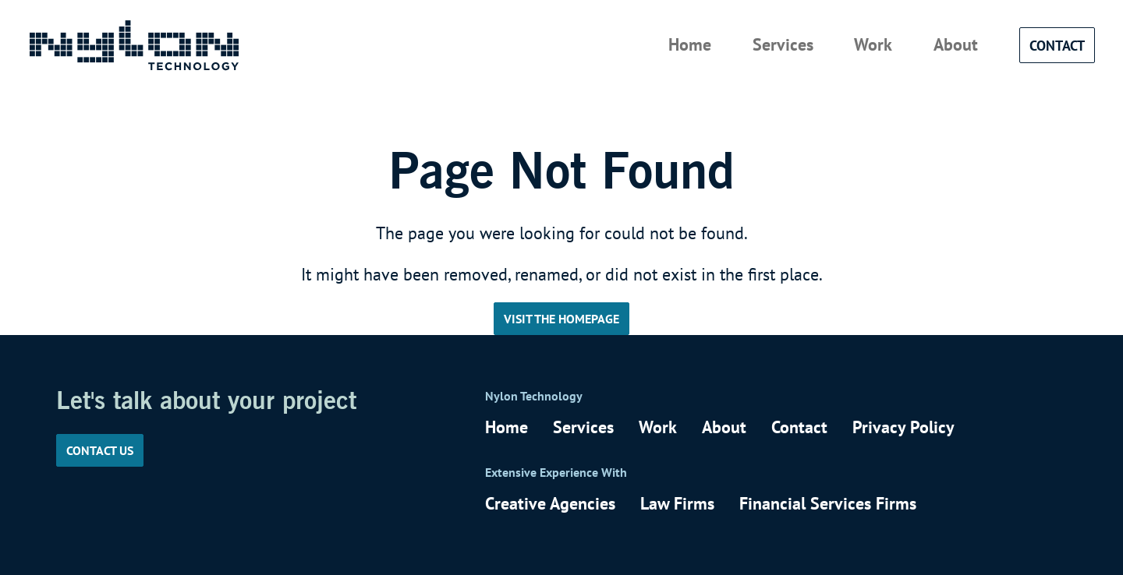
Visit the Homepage (561, 318)
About (955, 44)
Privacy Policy (903, 427)
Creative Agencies (550, 503)
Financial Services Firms (827, 503)
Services (783, 44)
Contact (1057, 45)
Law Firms (677, 503)
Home (689, 44)
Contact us (99, 450)
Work (873, 44)
